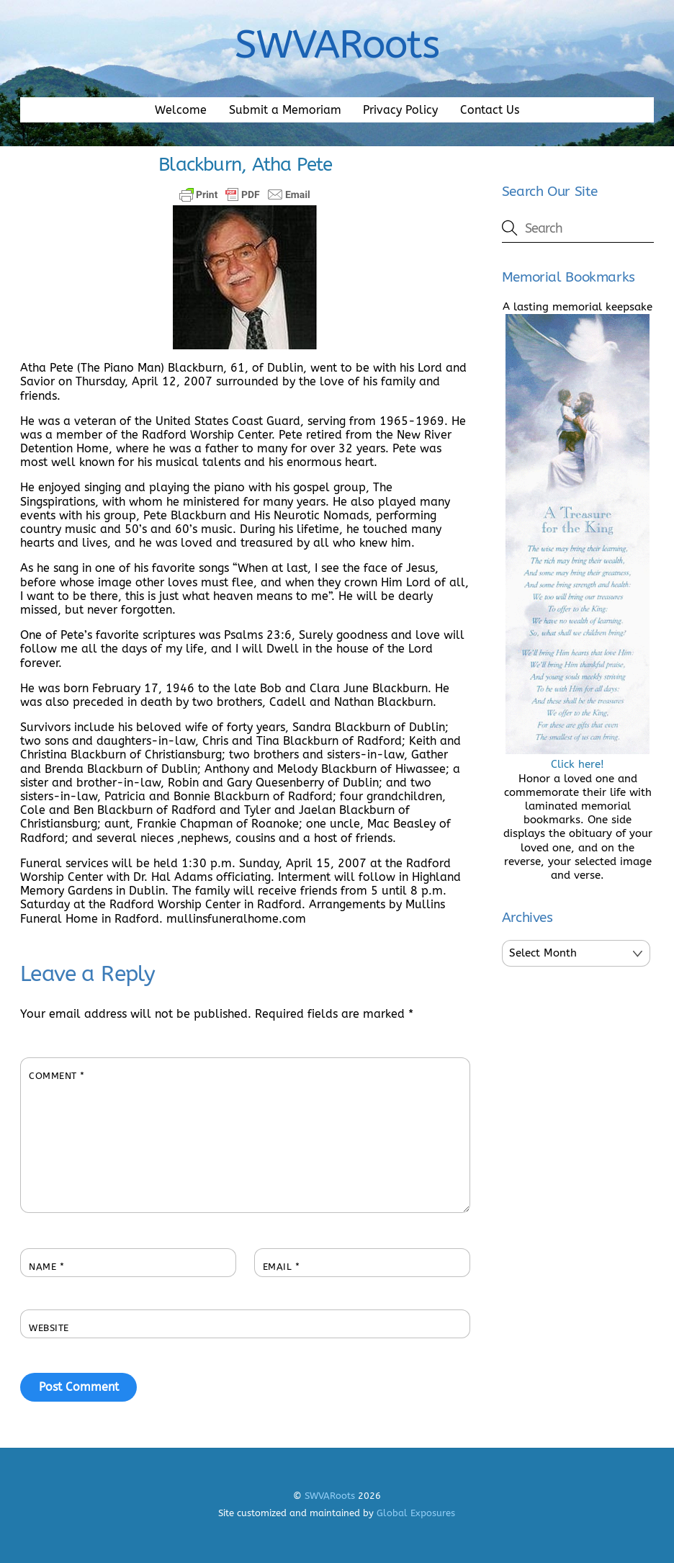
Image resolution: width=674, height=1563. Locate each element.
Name (46, 1266)
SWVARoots (330, 1495)
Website (49, 1327)
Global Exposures (416, 1513)
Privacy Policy (400, 110)
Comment (57, 1075)
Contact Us (489, 110)
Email (281, 1266)
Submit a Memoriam (285, 110)
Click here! (578, 757)
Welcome (181, 110)
